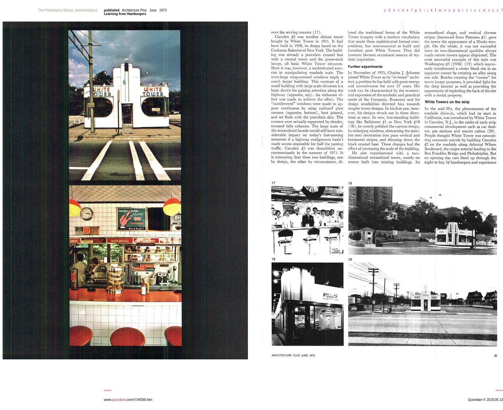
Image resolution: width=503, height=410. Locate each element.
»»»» (499, 390)
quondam (119, 400)
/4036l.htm (144, 400)
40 (135, 400)
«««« (107, 390)
